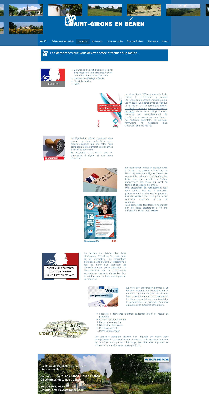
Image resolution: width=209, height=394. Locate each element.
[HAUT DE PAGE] (156, 359)
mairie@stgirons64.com (69, 389)
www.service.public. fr (128, 345)
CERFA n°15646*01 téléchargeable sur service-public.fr (146, 108)
